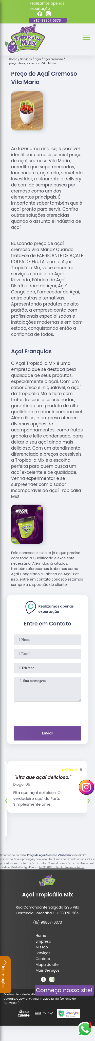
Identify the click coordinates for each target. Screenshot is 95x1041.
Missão (41, 947)
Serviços (42, 952)
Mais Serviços (47, 970)
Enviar (47, 733)
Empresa (43, 941)
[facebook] (39, 14)
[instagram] (48, 14)
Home (40, 935)
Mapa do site (47, 964)
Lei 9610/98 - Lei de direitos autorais (61, 867)
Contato (42, 958)
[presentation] (47, 713)
